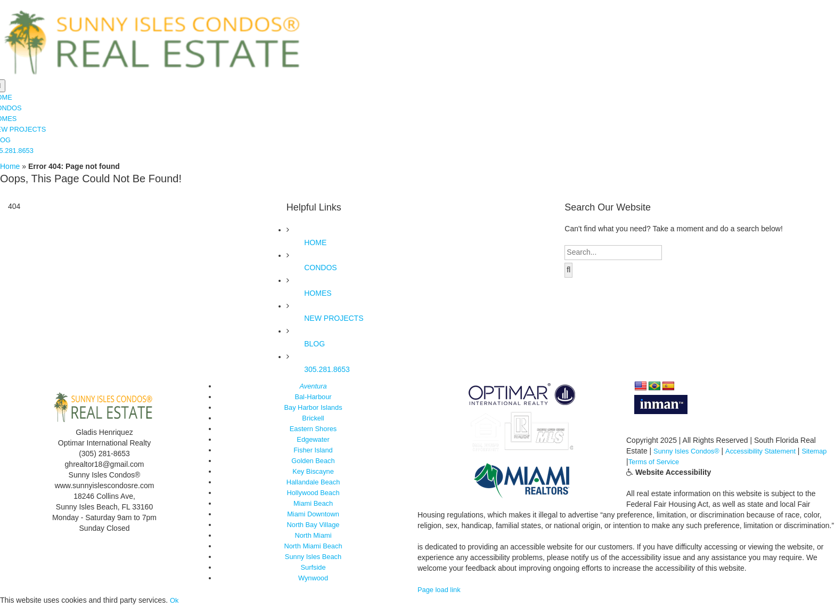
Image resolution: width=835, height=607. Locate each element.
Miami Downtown (313, 515)
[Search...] (613, 253)
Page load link (441, 590)
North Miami (313, 536)
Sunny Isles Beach (313, 557)
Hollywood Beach (313, 493)
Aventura (313, 387)
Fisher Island (313, 451)
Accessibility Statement (769, 452)
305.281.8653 (327, 370)
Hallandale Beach (313, 483)
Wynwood (313, 578)
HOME (315, 243)
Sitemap (639, 462)
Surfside (312, 568)
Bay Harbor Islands (313, 408)
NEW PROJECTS (333, 319)
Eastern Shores (313, 429)
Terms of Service (685, 462)
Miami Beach (313, 504)
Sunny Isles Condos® (689, 452)
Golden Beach (313, 461)
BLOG (314, 345)
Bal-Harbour (313, 397)
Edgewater (313, 440)
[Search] (568, 271)
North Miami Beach (313, 547)
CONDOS (320, 268)
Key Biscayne (313, 472)
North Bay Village (313, 525)
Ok (174, 601)
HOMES (317, 294)
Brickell (313, 419)
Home (10, 167)
